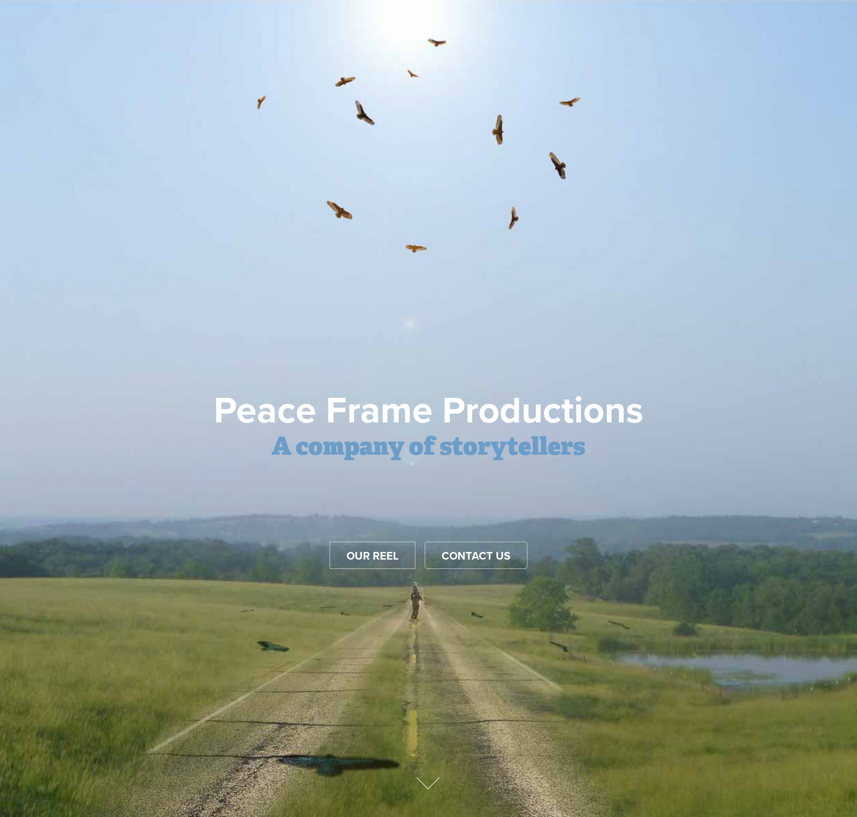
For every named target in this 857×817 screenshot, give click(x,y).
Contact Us (476, 555)
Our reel (372, 555)
